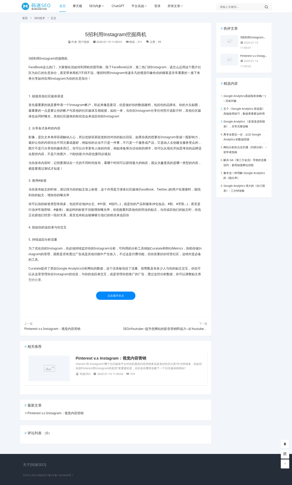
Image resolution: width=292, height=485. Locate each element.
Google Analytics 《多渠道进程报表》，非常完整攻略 (244, 124)
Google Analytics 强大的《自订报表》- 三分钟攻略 (244, 188)
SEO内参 (95, 6)
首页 (62, 6)
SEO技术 (39, 18)
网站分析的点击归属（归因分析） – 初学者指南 (245, 149)
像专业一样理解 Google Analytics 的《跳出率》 (244, 175)
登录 (157, 6)
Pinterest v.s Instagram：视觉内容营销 (52, 329)
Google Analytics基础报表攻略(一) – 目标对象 (244, 98)
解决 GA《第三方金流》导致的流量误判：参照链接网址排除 (244, 162)
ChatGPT (118, 6)
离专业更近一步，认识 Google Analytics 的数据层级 (242, 137)
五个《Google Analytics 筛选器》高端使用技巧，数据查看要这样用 (244, 111)
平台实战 (137, 6)
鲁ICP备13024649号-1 (60, 475)
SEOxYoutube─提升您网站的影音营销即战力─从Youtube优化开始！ (171, 329)
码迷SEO (43, 475)
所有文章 (174, 6)
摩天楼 (77, 6)
